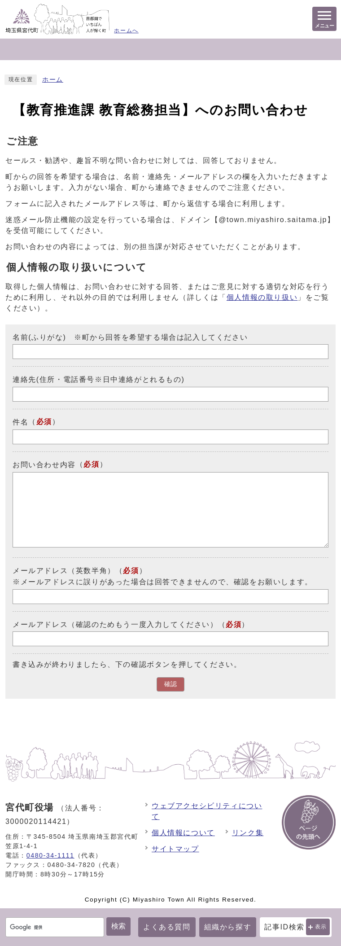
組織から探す (228, 927)
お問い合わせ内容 (44, 465)
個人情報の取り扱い (262, 297)
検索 (118, 926)
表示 (321, 926)
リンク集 (247, 833)
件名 (20, 422)
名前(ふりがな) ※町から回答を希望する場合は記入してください (130, 337)
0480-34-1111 (50, 855)
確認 (170, 684)
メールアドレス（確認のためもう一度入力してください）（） (131, 624)
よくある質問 (167, 927)
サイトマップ (175, 849)
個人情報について (183, 833)
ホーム (52, 79)
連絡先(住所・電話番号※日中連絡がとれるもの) (98, 379)
